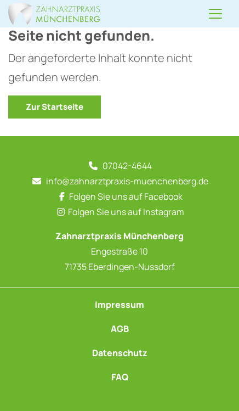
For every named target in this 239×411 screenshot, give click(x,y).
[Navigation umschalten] (215, 14)
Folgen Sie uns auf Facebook (126, 196)
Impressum (119, 305)
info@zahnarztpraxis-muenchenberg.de (127, 181)
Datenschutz (119, 353)
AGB (120, 329)
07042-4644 (127, 166)
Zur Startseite (54, 106)
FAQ (119, 377)
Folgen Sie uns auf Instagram (126, 212)
